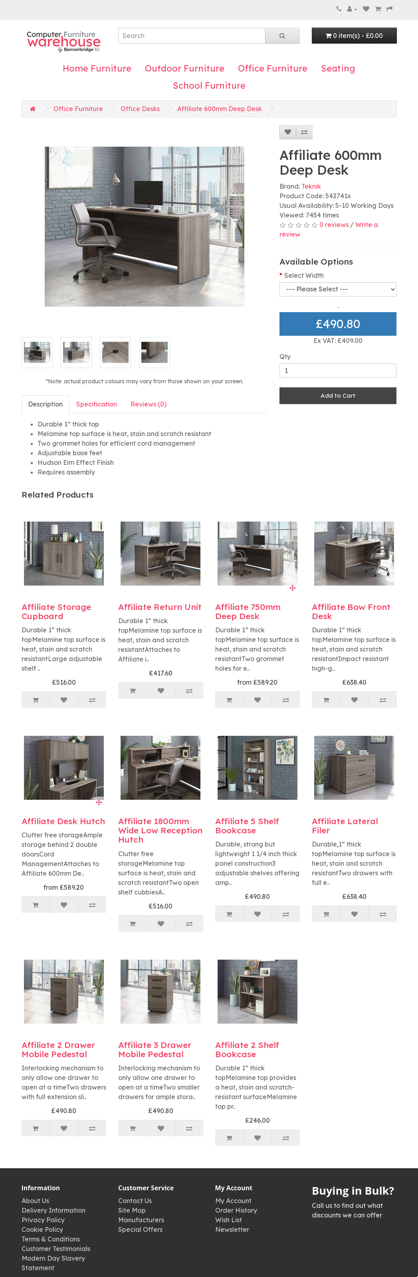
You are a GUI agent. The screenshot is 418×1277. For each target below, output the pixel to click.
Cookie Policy (42, 1229)
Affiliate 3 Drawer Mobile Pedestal (154, 1049)
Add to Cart (338, 395)
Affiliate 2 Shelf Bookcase (247, 1049)
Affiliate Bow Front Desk (351, 611)
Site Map (132, 1210)
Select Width (304, 275)
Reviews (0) (148, 404)
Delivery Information (53, 1210)
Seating (338, 68)
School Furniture (209, 85)
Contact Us (135, 1201)
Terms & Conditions (51, 1239)
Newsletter (232, 1229)
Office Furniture (272, 68)
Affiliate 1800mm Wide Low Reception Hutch (160, 830)
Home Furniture (97, 68)
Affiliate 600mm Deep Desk (219, 109)
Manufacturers (141, 1220)
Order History (236, 1210)
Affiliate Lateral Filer (345, 825)
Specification (96, 404)
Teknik (311, 186)
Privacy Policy (43, 1220)
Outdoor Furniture (184, 68)
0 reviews (334, 225)
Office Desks (140, 109)
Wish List (228, 1220)
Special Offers (140, 1229)
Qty (285, 357)
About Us (35, 1201)
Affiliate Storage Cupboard (56, 611)
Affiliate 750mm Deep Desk (248, 611)
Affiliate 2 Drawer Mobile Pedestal (58, 1049)
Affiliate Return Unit (160, 607)
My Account (233, 1201)
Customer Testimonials (56, 1249)
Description (45, 404)
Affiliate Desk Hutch (63, 821)
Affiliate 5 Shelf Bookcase (247, 825)
